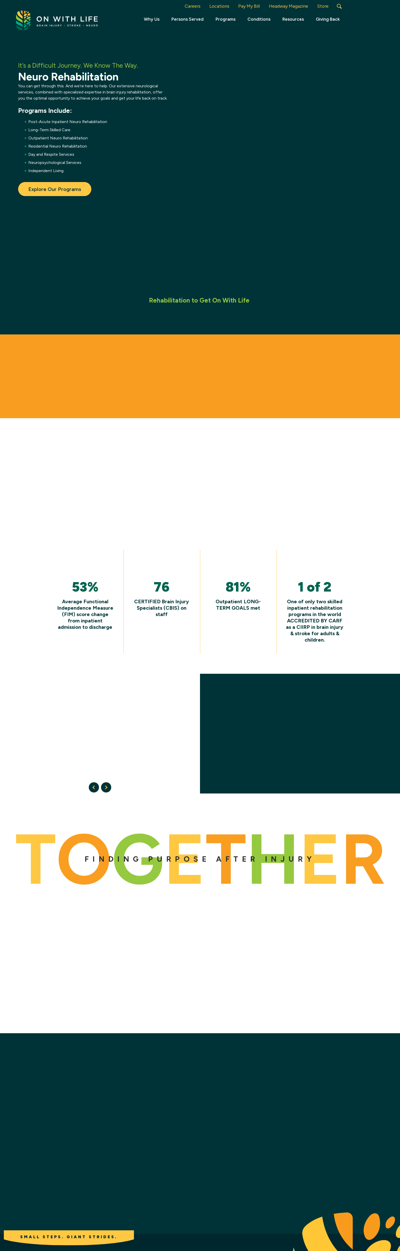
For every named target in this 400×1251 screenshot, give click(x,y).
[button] (339, 6)
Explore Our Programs (54, 189)
